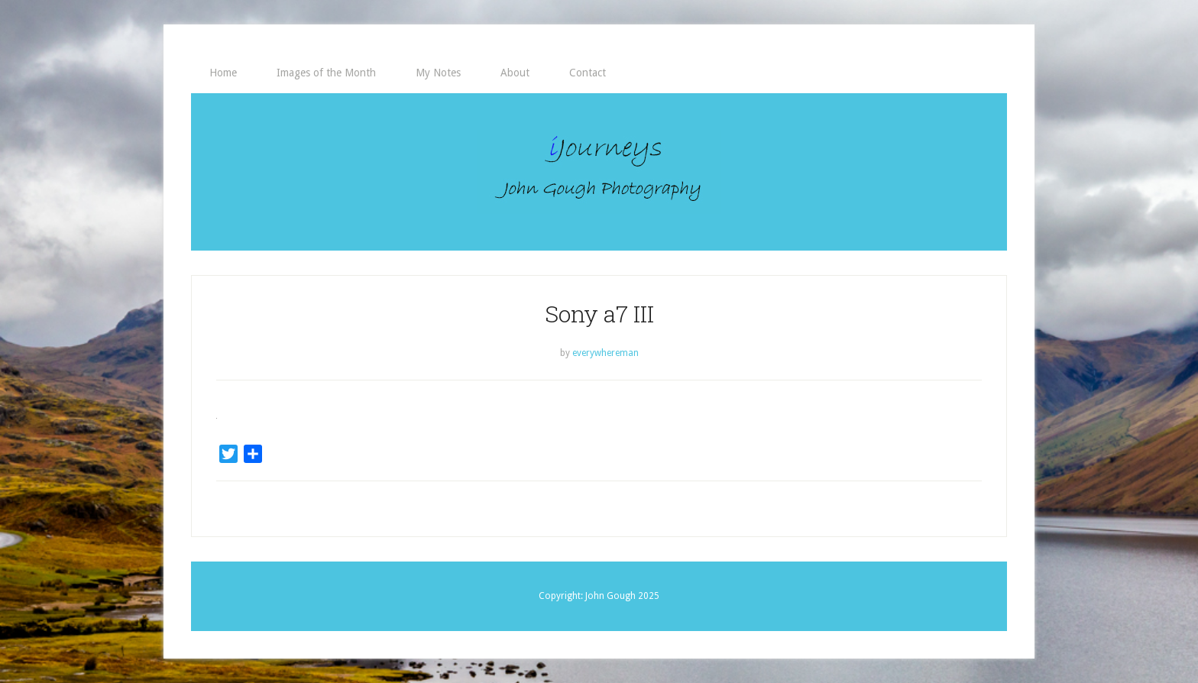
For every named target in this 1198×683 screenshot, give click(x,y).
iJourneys (599, 172)
